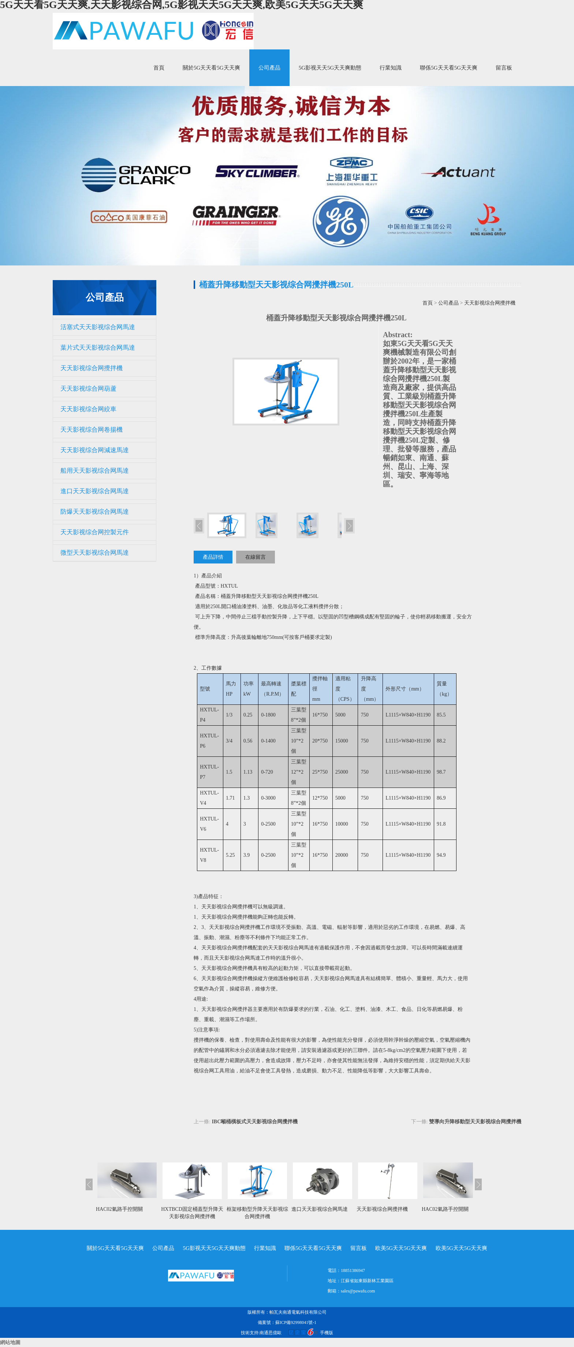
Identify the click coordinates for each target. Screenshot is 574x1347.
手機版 (326, 1332)
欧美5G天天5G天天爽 (401, 1248)
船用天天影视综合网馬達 (94, 470)
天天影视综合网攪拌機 (91, 368)
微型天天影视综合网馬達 (94, 552)
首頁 (158, 68)
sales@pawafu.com (358, 1291)
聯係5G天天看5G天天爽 (448, 68)
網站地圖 (10, 1342)
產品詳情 (213, 557)
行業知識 (391, 68)
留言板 (504, 68)
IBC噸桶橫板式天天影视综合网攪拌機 (255, 1121)
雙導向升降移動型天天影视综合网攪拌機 (475, 1121)
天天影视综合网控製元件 (94, 532)
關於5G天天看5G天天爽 (211, 68)
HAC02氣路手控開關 (119, 1209)
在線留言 (255, 557)
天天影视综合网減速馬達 (94, 450)
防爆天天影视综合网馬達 (94, 511)
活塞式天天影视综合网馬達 (97, 327)
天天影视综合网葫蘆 (88, 388)
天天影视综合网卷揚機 (91, 429)
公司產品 (269, 68)
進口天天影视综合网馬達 (94, 491)
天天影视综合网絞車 (88, 409)
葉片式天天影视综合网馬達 (97, 347)
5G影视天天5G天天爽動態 (330, 68)
